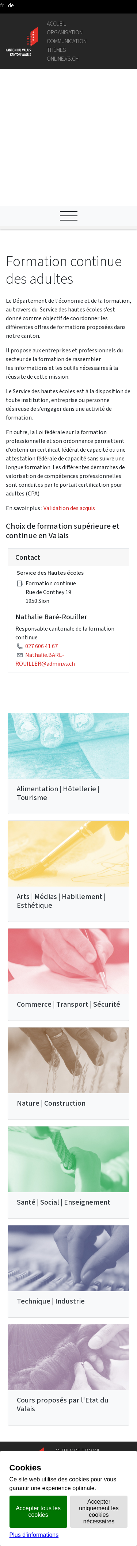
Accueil (56, 23)
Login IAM (68, 1408)
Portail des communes (84, 1368)
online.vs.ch (63, 58)
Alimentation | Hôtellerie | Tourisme (58, 665)
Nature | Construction (51, 975)
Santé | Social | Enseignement (63, 1074)
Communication (67, 41)
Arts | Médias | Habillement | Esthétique (61, 773)
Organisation (65, 32)
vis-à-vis (66, 1447)
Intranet (66, 1359)
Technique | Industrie (51, 1173)
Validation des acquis (69, 380)
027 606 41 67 (41, 518)
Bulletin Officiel (75, 1438)
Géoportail (69, 1342)
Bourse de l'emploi (79, 1399)
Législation (70, 1351)
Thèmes (56, 50)
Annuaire (67, 1333)
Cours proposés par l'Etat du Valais (63, 1276)
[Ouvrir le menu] (68, 87)
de (11, 5)
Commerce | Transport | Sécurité (68, 876)
